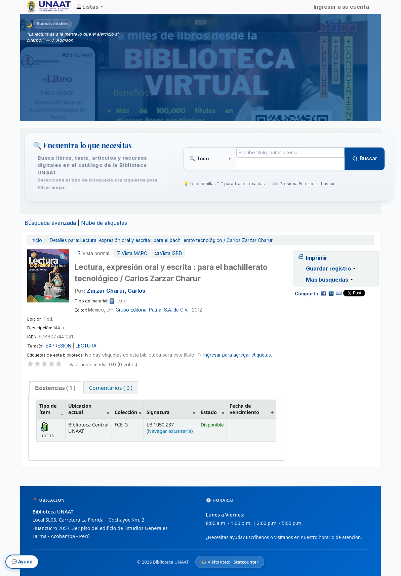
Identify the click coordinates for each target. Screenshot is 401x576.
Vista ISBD (171, 253)
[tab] (55, 387)
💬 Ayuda (22, 563)
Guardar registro (331, 268)
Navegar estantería (169, 431)
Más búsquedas (329, 279)
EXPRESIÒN (58, 345)
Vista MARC (134, 253)
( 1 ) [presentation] (55, 388)
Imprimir (316, 257)
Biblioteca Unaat (44, 6)
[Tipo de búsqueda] (210, 159)
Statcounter (246, 562)
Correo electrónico (338, 293)
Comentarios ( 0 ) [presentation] (110, 388)
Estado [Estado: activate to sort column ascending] (209, 412)
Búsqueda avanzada (50, 222)
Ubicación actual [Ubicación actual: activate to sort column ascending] (79, 409)
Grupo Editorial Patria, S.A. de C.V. (152, 310)
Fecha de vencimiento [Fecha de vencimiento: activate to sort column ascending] (244, 409)
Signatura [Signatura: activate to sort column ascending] (158, 412)
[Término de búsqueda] (290, 153)
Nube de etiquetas (104, 222)
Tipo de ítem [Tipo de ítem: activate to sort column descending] (48, 409)
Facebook (323, 293)
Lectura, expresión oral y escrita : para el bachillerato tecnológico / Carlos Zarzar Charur (161, 240)
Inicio (36, 240)
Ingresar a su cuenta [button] (341, 6)
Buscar (364, 158)
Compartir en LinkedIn (331, 293)
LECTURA (86, 345)
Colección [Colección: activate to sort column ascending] (126, 412)
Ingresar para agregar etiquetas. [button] (237, 355)
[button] (89, 6)
